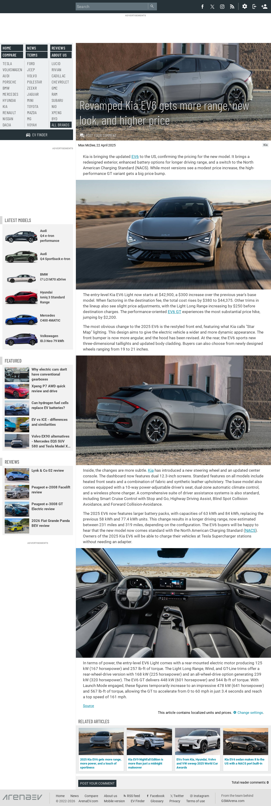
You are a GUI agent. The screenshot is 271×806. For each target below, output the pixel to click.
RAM (54, 94)
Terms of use (195, 801)
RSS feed (133, 796)
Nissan (8, 118)
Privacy (174, 801)
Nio (54, 106)
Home (7, 47)
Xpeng (57, 112)
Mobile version (114, 801)
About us (59, 55)
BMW (6, 88)
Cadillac (59, 75)
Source (88, 706)
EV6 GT (174, 311)
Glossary (157, 801)
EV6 (135, 156)
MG (29, 118)
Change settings (248, 713)
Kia (151, 470)
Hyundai (9, 100)
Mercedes (10, 94)
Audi (6, 75)
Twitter (178, 796)
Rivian (57, 69)
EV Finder (138, 801)
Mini (30, 100)
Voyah (32, 124)
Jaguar (33, 94)
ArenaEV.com (88, 801)
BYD (54, 118)
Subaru (57, 100)
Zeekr (32, 88)
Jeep (31, 69)
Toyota (32, 106)
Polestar (34, 81)
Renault (9, 112)
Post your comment (98, 135)
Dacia (7, 124)
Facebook (157, 796)
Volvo (32, 75)
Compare (9, 55)
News (31, 47)
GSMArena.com (232, 801)
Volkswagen (12, 69)
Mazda (32, 112)
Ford (31, 63)
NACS (250, 530)
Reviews (58, 47)
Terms (32, 55)
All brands (61, 124)
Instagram (201, 796)
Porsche (9, 81)
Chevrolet (60, 81)
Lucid (56, 63)
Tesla (7, 63)
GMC (55, 88)
